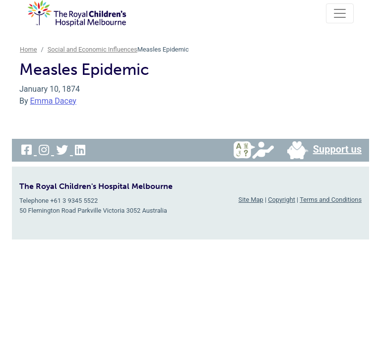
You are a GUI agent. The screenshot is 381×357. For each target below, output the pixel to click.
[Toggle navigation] (340, 13)
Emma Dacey (53, 101)
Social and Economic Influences (92, 49)
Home (28, 49)
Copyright (281, 199)
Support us (320, 150)
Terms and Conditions (331, 199)
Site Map (251, 199)
